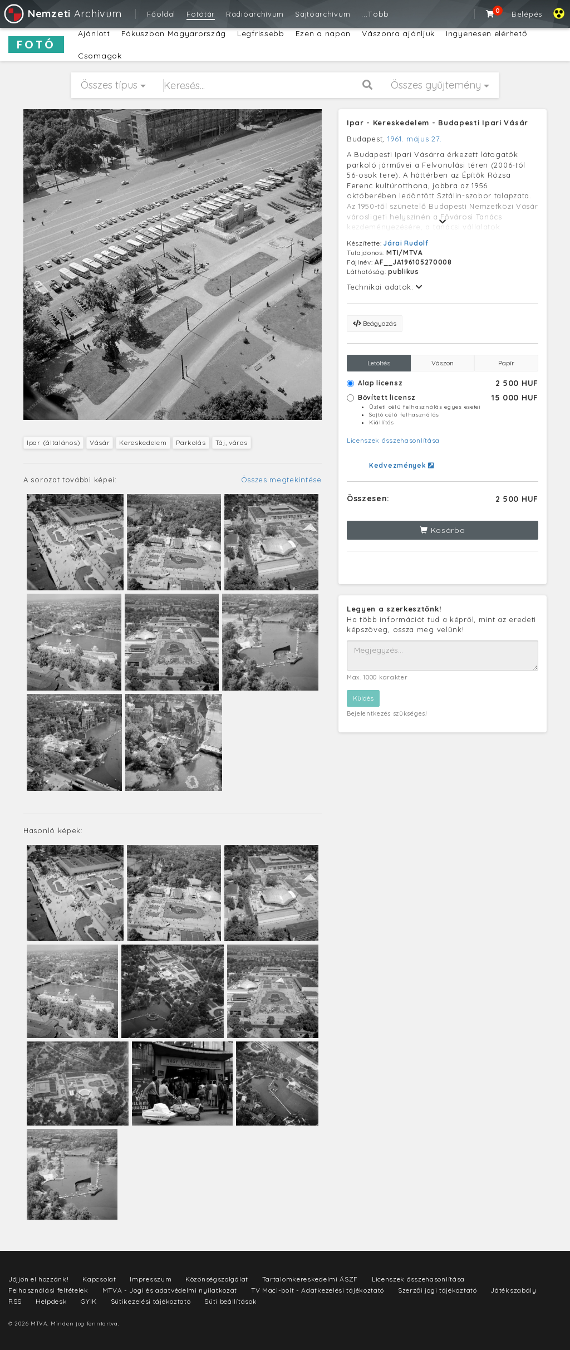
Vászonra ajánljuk (398, 33)
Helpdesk (51, 1301)
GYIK (89, 1301)
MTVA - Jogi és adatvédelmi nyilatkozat (170, 1290)
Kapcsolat (99, 1279)
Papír (506, 363)
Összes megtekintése (281, 479)
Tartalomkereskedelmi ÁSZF (310, 1279)
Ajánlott (94, 33)
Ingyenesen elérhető (486, 33)
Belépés (527, 13)
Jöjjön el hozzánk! (38, 1279)
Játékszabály (513, 1290)
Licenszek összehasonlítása (393, 440)
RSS (15, 1301)
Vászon (442, 363)
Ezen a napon (323, 33)
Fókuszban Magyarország (173, 33)
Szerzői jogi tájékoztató (437, 1290)
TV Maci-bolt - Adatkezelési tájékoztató (317, 1290)
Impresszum (150, 1279)
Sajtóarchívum (322, 13)
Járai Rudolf (406, 243)
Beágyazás (374, 323)
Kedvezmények (401, 465)
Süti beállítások (230, 1301)
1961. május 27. (414, 138)
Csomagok (100, 56)
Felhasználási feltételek (48, 1290)
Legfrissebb (260, 33)
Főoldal (161, 13)
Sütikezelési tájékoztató (151, 1301)
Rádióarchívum (255, 13)
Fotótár (200, 13)
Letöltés (378, 363)
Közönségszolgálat (216, 1279)
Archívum (62, 13)
